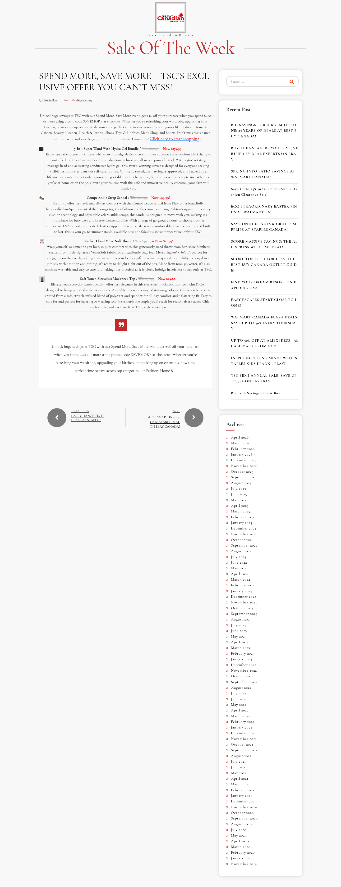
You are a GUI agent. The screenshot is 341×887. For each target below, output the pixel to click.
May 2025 (239, 500)
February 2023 (242, 653)
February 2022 (242, 721)
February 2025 (242, 517)
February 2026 (243, 448)
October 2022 (242, 676)
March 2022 (240, 716)
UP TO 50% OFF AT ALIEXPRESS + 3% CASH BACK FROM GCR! (264, 343)
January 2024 (242, 590)
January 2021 (241, 795)
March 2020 (240, 846)
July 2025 (238, 488)
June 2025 (239, 494)
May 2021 (238, 772)
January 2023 (241, 659)
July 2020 (238, 829)
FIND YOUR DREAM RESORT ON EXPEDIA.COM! (263, 285)
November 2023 (244, 602)
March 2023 (240, 647)
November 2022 (244, 670)
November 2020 (244, 807)
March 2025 (240, 511)
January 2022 (241, 727)
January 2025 (241, 522)
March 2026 (240, 443)
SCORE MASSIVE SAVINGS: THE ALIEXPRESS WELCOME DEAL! (264, 244)
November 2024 (244, 534)
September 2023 (244, 613)
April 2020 (240, 841)
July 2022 (238, 693)
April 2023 (240, 642)
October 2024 (242, 539)
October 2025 (242, 471)
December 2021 (243, 733)
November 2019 (244, 863)
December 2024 (244, 528)
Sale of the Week (170, 47)
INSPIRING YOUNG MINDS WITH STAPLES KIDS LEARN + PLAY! (264, 361)
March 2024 (240, 579)
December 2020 (244, 801)
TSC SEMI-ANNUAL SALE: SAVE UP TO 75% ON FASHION (264, 378)
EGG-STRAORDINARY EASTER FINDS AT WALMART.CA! (264, 209)
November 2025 (244, 465)
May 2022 (239, 704)
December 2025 (243, 460)
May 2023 (238, 636)
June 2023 (239, 630)
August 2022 (241, 687)
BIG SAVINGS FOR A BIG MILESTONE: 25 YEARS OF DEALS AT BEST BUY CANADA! (264, 130)
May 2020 (239, 835)
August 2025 (241, 482)
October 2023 (242, 608)
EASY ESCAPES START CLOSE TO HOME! (264, 302)
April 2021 (239, 778)
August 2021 (241, 755)
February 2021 (242, 789)
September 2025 (244, 477)
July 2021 (238, 761)
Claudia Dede (50, 100)
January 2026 (242, 454)
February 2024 (243, 585)
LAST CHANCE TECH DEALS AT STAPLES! (87, 420)
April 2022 (240, 710)
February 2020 (243, 852)
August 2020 (241, 824)
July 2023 (238, 625)
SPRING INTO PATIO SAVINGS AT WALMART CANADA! (263, 174)
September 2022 (244, 681)
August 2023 (241, 619)
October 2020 (242, 812)
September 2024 (244, 545)
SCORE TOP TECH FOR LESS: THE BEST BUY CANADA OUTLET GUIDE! (264, 265)
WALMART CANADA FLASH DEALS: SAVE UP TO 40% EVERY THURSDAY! (264, 323)
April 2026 (240, 437)
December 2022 (243, 664)
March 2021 (240, 784)
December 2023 (243, 596)
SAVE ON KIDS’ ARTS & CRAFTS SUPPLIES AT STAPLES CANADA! (264, 227)
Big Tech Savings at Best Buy (255, 393)
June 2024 (239, 562)
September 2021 (244, 750)
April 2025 (240, 505)
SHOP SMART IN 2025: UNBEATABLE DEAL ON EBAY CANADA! (163, 424)
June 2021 (239, 767)
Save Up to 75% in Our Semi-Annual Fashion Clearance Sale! (264, 191)
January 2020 (242, 858)
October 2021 (242, 744)
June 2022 (239, 699)
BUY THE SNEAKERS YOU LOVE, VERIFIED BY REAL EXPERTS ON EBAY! (264, 154)
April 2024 (240, 573)
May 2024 (239, 568)
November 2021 (244, 738)
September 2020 (244, 818)
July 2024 (238, 556)
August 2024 (241, 551)
